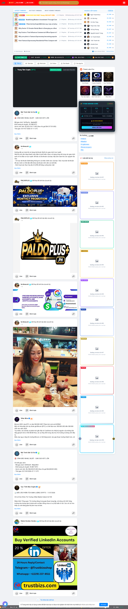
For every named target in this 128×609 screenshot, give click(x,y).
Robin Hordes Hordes (28, 521)
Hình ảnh (42, 63)
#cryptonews (85, 144)
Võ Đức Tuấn (94, 48)
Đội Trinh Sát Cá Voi (28, 112)
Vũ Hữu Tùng (94, 22)
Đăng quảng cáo (108, 158)
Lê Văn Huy (93, 18)
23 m (22, 114)
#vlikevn (83, 139)
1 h (21, 286)
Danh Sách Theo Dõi (69, 70)
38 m (22, 183)
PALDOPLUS (25, 180)
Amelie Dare (94, 44)
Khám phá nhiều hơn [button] (88, 604)
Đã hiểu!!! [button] (103, 604)
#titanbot (83, 141)
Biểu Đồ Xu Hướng (56, 70)
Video (53, 63)
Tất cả (18, 63)
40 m (22, 220)
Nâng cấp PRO (97, 127)
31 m (22, 148)
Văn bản (29, 63)
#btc (82, 150)
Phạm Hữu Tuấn (95, 26)
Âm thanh (65, 63)
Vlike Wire (24, 418)
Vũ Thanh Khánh (95, 37)
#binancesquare (86, 147)
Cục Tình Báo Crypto (28, 487)
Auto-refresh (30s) (98, 51)
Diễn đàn (27, 51)
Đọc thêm (17, 134)
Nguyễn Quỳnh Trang (96, 33)
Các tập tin (78, 63)
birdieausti (25, 146)
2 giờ (22, 489)
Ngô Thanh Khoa (95, 14)
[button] (58, 3)
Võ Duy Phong (94, 29)
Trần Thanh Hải (94, 40)
